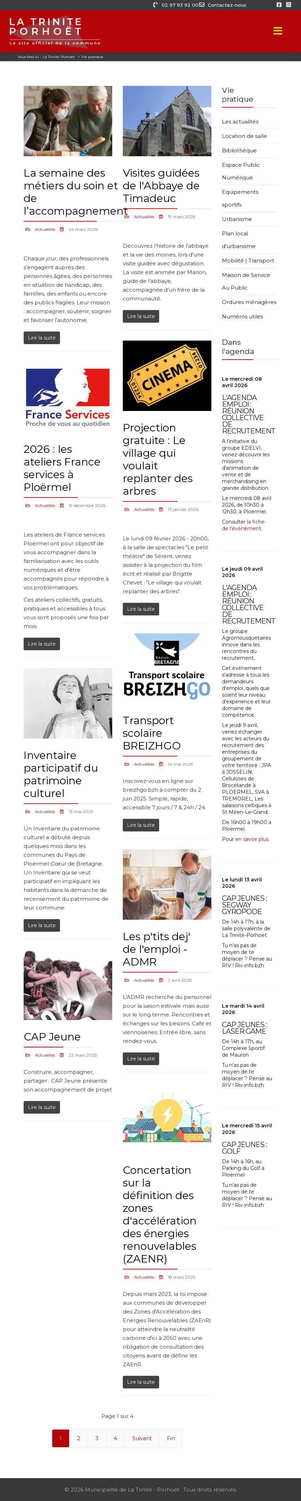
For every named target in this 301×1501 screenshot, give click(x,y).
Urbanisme (237, 219)
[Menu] (278, 31)
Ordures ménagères (249, 302)
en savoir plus (252, 839)
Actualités (45, 229)
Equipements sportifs (240, 198)
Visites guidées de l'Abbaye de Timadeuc (161, 185)
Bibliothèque (239, 150)
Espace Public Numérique (241, 171)
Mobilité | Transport (248, 260)
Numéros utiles (242, 316)
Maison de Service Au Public (246, 281)
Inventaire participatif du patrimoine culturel (61, 774)
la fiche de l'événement (243, 525)
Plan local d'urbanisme (238, 239)
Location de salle (244, 136)
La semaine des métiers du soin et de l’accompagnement (76, 191)
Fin (171, 1438)
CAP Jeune (52, 1036)
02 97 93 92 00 (176, 5)
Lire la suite (42, 338)
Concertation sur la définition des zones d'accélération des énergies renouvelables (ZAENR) (160, 1214)
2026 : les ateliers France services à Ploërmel (62, 468)
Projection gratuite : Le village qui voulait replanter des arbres (158, 459)
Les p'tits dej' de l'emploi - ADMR (156, 949)
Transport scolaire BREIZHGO (152, 733)
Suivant (142, 1438)
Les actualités (240, 121)
